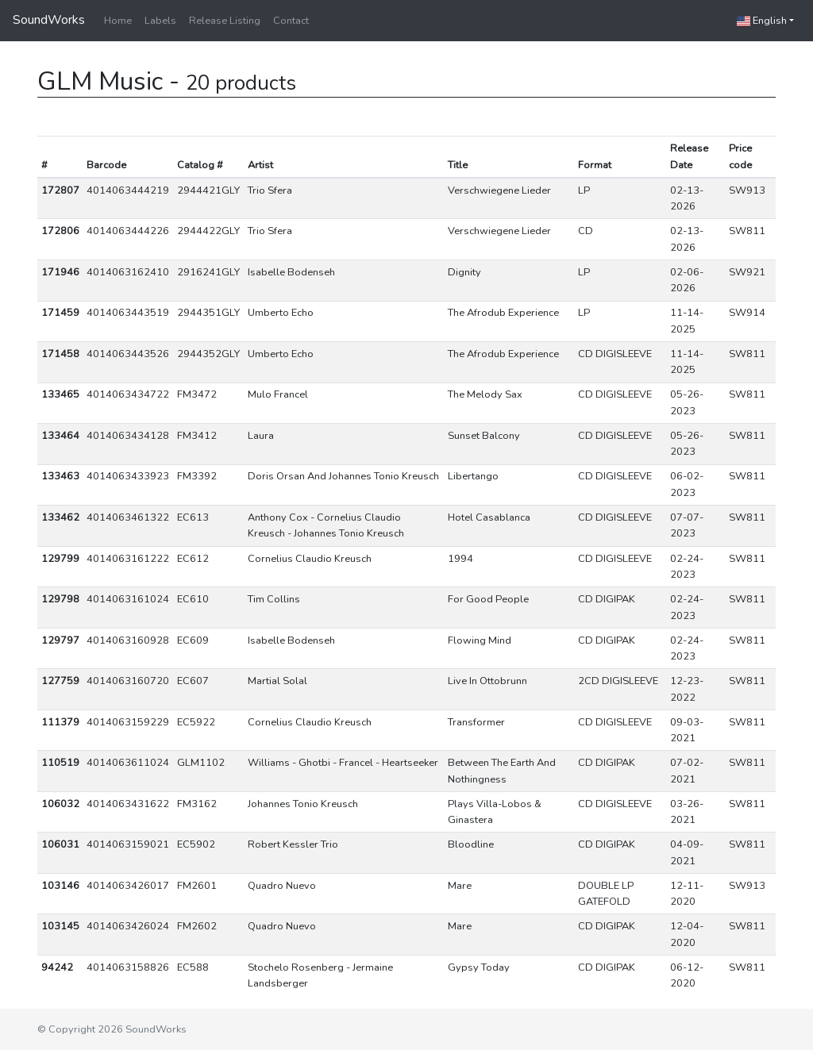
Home (118, 20)
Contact (291, 20)
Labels (160, 20)
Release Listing (224, 20)
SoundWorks (49, 20)
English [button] (762, 20)
